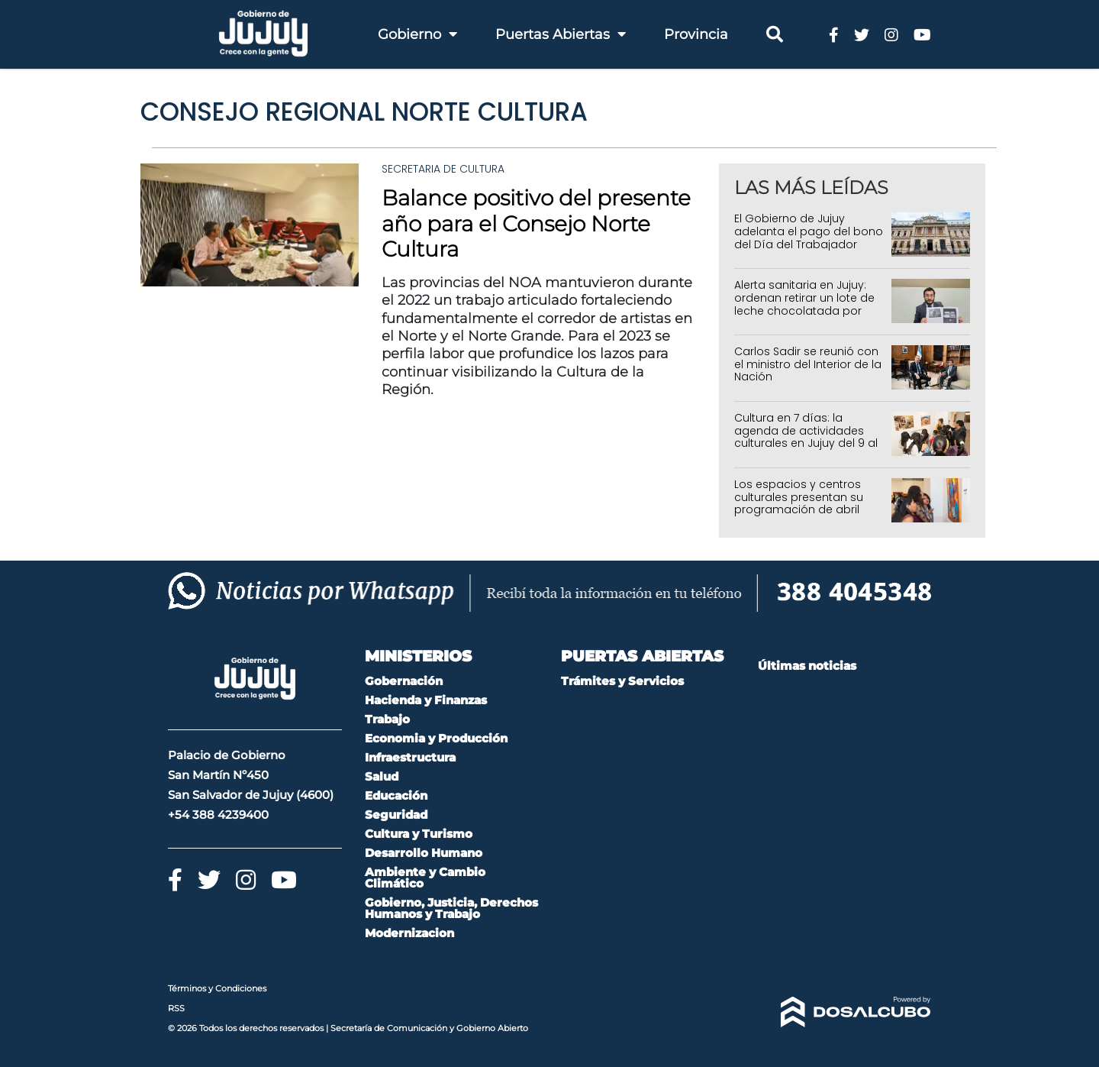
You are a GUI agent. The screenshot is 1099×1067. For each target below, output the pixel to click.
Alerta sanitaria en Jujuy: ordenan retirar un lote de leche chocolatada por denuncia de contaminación (804, 310)
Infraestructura (410, 757)
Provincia (696, 34)
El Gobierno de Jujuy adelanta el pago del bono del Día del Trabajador (808, 231)
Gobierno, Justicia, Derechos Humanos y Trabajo (451, 908)
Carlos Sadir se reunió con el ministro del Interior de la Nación (807, 364)
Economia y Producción (436, 738)
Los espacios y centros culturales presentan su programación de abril (798, 497)
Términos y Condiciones (217, 988)
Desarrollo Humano (423, 853)
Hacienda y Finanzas (426, 700)
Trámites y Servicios (622, 681)
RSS (176, 1008)
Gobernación (404, 681)
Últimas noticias (807, 665)
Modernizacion (409, 933)
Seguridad (396, 814)
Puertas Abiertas (560, 34)
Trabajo (387, 719)
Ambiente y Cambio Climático (425, 878)
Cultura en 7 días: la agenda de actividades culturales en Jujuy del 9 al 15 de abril (806, 437)
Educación (396, 795)
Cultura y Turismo (418, 833)
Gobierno (417, 34)
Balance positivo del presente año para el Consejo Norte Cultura (536, 223)
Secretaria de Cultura (443, 168)
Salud (381, 776)
